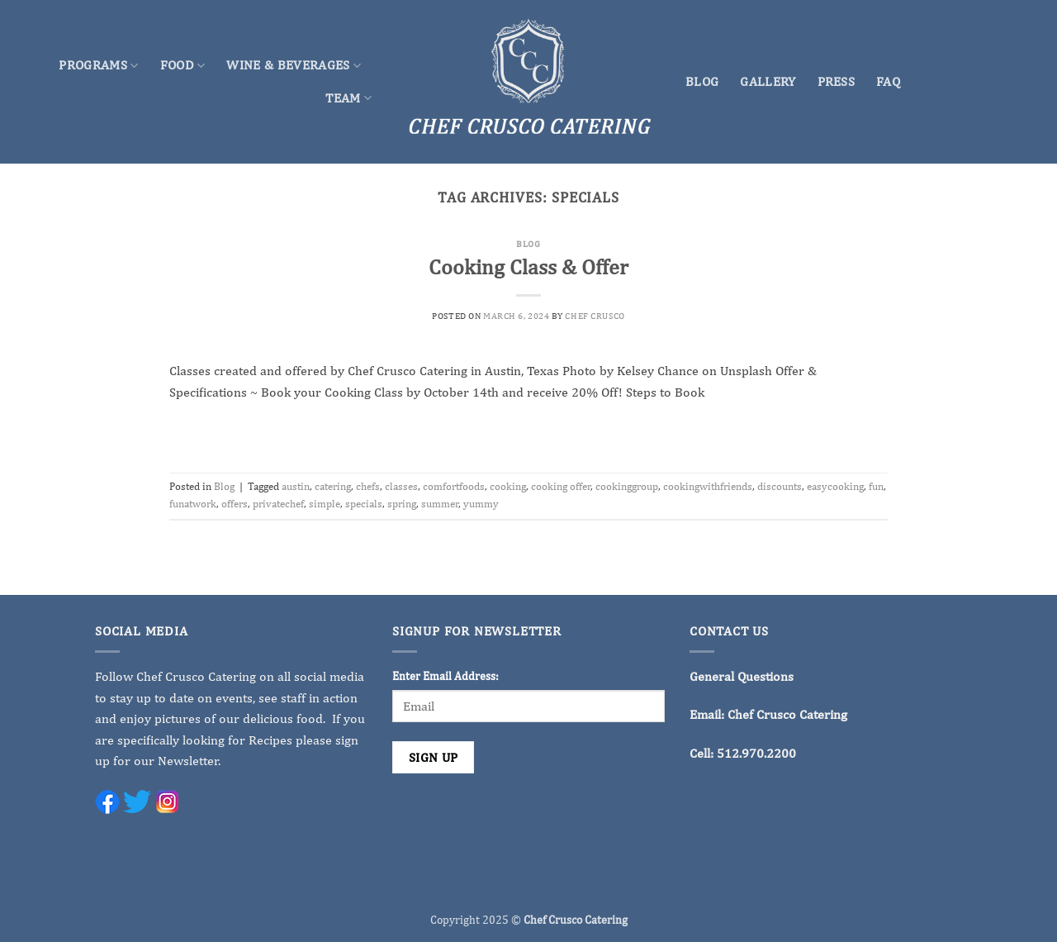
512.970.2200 (756, 753)
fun (876, 486)
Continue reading (528, 431)
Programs (98, 65)
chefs (368, 486)
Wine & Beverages (293, 65)
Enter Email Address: (445, 675)
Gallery (767, 81)
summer (439, 503)
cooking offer (560, 486)
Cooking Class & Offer (528, 267)
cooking (508, 486)
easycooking (835, 486)
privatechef (278, 503)
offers (234, 503)
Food (183, 65)
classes (401, 486)
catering (333, 486)
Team (348, 98)
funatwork (192, 503)
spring (401, 503)
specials (363, 503)
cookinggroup (626, 486)
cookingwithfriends (707, 486)
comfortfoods (454, 486)
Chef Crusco (594, 315)
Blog (701, 81)
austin (296, 486)
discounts (779, 486)
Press (837, 81)
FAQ (888, 81)
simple (324, 503)
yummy (481, 503)
